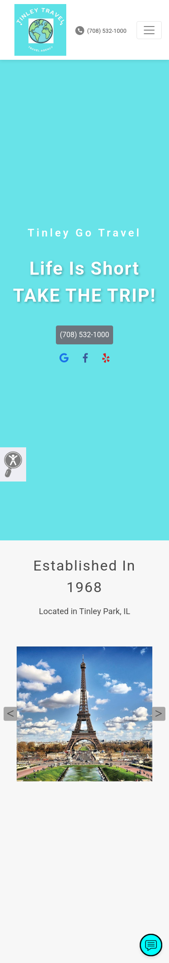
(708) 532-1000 (101, 30)
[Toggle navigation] (149, 30)
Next (158, 714)
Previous (10, 714)
